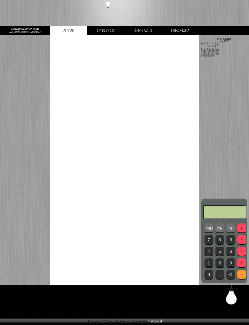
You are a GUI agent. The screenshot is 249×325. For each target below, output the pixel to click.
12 (218, 48)
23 (210, 53)
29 (207, 56)
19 (218, 51)
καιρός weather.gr (220, 194)
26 (218, 53)
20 (202, 53)
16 (210, 51)
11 (215, 48)
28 (205, 56)
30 (210, 56)
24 (213, 53)
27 (202, 56)
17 (213, 51)
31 (213, 56)
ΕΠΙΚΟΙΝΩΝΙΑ (180, 30)
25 (215, 53)
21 (205, 53)
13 (202, 51)
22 (207, 53)
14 (205, 51)
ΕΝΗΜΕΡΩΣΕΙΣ (143, 30)
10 (213, 48)
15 (207, 51)
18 (215, 51)
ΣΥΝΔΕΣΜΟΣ (106, 30)
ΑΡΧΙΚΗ (68, 30)
